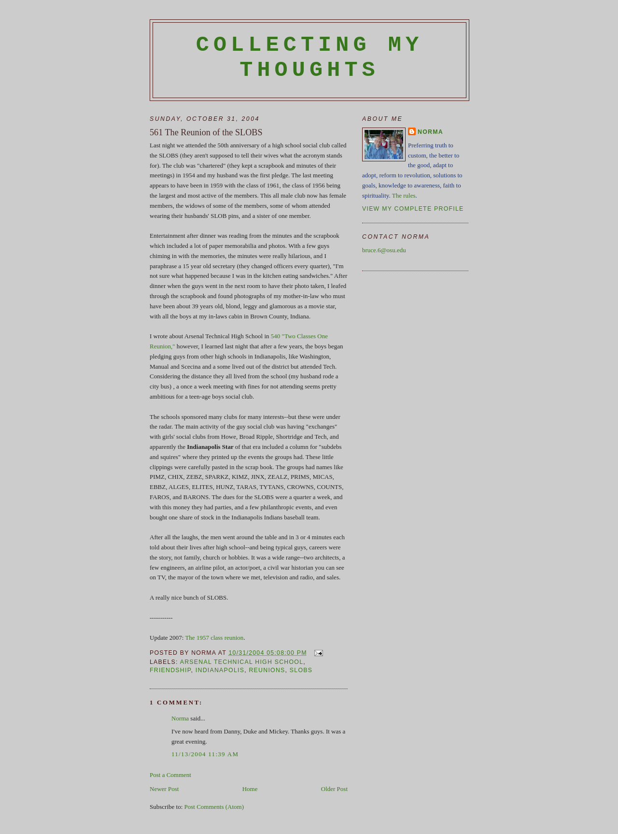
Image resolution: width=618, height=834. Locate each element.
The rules (404, 195)
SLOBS (301, 670)
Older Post (334, 788)
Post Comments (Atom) (214, 806)
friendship (170, 670)
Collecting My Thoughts (309, 57)
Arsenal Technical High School (242, 662)
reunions (267, 670)
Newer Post (164, 788)
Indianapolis (220, 670)
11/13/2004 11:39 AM (205, 754)
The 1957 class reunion (214, 637)
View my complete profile (413, 208)
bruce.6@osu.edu (384, 250)
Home (250, 788)
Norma (180, 718)
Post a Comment (170, 774)
